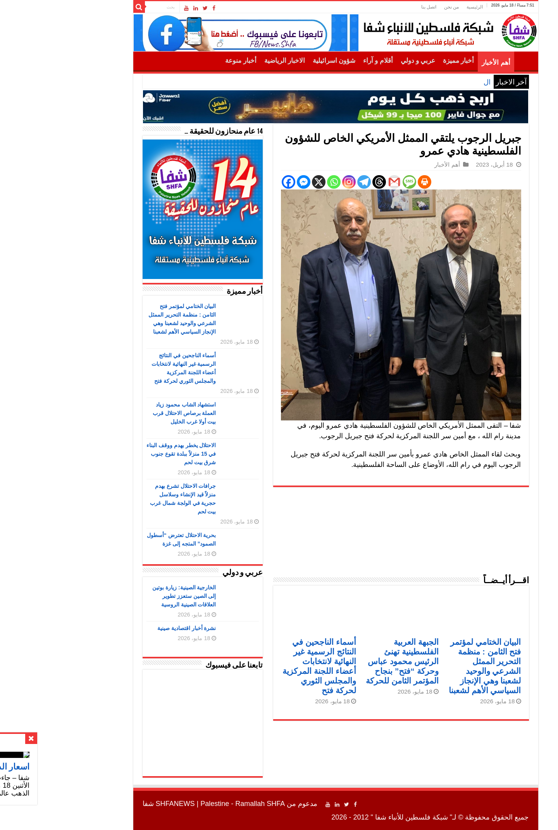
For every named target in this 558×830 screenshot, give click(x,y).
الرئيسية (418, 7)
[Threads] (322, 182)
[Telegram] (307, 182)
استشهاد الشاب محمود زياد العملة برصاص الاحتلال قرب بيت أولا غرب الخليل (128, 413)
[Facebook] (232, 182)
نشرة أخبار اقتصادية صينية (130, 628)
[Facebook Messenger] (247, 182)
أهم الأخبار (439, 62)
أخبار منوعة (184, 60)
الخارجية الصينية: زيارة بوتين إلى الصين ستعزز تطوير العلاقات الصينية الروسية (127, 596)
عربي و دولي (361, 60)
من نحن (395, 7)
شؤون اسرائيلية (277, 60)
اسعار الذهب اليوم (408, 82)
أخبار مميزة (401, 60)
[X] (262, 182)
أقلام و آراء (321, 60)
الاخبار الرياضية (228, 60)
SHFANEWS (118, 804)
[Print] (368, 182)
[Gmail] (337, 182)
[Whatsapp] (277, 182)
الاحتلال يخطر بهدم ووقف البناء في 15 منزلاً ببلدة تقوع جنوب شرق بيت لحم (125, 453)
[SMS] (353, 182)
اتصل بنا (372, 7)
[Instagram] (292, 182)
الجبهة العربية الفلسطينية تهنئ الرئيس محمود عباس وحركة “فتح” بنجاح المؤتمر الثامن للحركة (345, 661)
